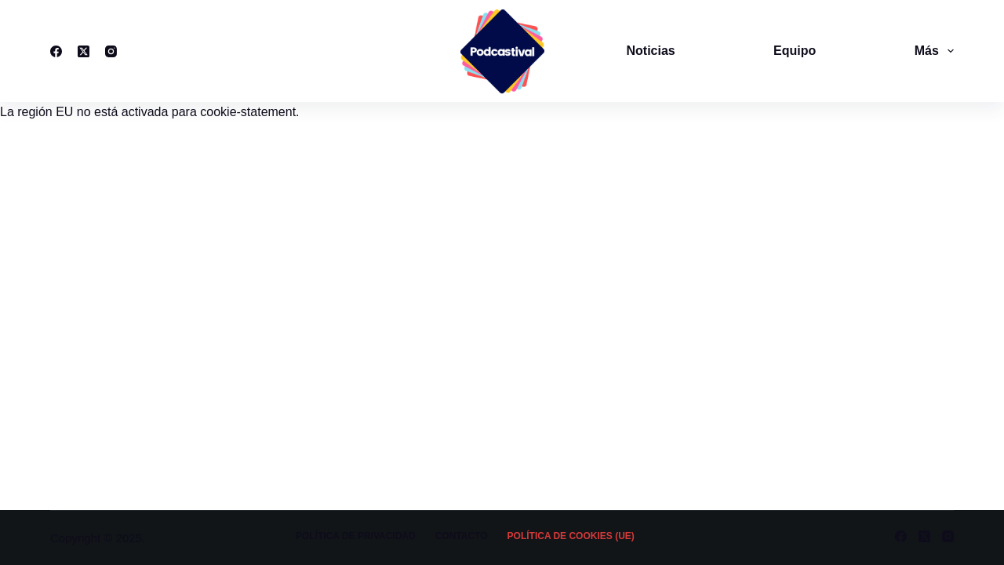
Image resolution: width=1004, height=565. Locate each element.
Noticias (651, 50)
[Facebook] (56, 51)
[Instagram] (111, 51)
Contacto (461, 535)
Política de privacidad (356, 535)
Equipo (794, 50)
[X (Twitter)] (83, 51)
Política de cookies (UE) (571, 535)
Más (934, 51)
